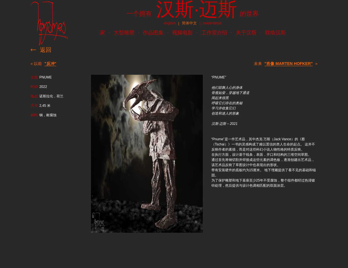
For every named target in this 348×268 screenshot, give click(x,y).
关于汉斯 (246, 33)
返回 (45, 49)
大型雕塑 (124, 33)
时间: (34, 87)
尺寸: (34, 106)
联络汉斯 (275, 33)
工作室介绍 (214, 33)
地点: (34, 96)
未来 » (286, 63)
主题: (34, 77)
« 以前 (44, 63)
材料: (34, 115)
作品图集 (153, 33)
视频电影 (182, 33)
